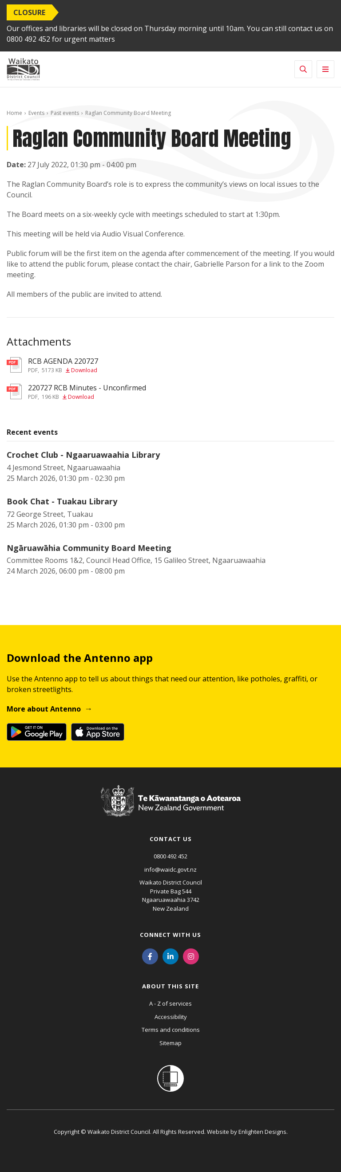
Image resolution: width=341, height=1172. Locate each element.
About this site (170, 986)
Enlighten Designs (262, 1132)
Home (14, 113)
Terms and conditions (171, 1030)
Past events (65, 113)
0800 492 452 (170, 856)
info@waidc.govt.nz (170, 869)
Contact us (171, 839)
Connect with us (170, 935)
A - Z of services (170, 1003)
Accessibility (171, 1017)
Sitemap (170, 1043)
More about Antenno (44, 709)
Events (36, 113)
